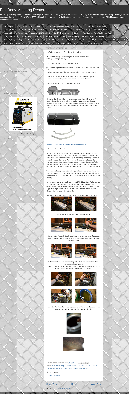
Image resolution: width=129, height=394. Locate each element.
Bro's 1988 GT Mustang (81, 29)
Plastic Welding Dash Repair (14, 40)
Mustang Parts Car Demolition (97, 26)
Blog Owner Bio (96, 43)
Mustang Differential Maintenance (16, 43)
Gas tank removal (61, 368)
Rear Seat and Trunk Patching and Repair (98, 33)
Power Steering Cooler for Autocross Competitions (86, 36)
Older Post (96, 384)
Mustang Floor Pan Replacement (15, 33)
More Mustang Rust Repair (77, 40)
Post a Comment (54, 376)
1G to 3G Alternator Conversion (30, 36)
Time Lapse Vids (10, 36)
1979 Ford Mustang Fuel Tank (74, 366)
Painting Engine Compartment (58, 29)
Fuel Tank (88, 366)
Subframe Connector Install (55, 36)
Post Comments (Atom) (62, 388)
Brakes (76, 33)
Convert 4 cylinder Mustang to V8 (29, 26)
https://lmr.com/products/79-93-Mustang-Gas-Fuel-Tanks (66, 144)
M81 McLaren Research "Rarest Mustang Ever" (108, 40)
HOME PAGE (9, 26)
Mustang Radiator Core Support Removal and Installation (24, 29)
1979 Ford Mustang (57, 366)
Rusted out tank (73, 368)
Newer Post (51, 384)
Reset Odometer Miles (56, 40)
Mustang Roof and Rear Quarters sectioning (71, 43)
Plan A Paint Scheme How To (41, 43)
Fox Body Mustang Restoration (26, 10)
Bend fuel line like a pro (62, 33)
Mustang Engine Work (101, 29)
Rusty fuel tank (83, 368)
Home (74, 384)
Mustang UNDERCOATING (40, 33)
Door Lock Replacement (36, 40)
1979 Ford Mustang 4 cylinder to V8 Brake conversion (64, 26)
